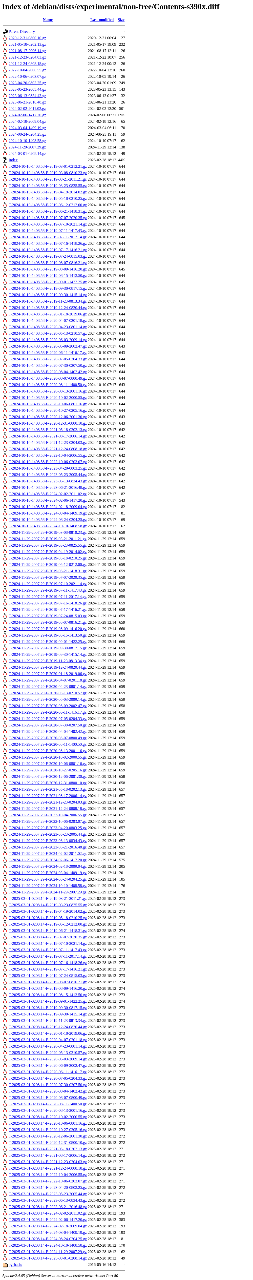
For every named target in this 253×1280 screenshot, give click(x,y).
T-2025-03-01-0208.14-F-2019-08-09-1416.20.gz (48, 988)
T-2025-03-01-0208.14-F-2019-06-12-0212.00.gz (48, 924)
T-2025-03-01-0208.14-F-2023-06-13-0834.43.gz (48, 1200)
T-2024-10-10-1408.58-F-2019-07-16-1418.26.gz (48, 243)
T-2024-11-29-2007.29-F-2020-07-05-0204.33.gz (48, 719)
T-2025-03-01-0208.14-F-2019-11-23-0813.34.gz (48, 1020)
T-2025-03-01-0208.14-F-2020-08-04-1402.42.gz (48, 1091)
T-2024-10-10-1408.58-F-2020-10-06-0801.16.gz (48, 404)
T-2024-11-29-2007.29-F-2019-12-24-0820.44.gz (48, 667)
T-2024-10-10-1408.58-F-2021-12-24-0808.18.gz (48, 449)
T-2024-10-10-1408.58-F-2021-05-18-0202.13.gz (48, 430)
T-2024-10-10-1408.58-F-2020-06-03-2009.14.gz (48, 340)
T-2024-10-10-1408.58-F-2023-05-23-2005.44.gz (48, 475)
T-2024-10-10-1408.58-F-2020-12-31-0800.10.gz (48, 423)
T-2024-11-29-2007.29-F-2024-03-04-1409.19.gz (48, 873)
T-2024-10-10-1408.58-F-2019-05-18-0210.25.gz (48, 198)
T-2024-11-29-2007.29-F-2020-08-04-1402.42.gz (48, 731)
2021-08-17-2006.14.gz (27, 51)
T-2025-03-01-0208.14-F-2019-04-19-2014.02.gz (48, 911)
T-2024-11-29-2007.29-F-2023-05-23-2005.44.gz (48, 834)
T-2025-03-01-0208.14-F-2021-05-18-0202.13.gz (48, 1149)
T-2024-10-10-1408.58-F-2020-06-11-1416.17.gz (48, 353)
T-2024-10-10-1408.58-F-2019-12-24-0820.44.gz (48, 308)
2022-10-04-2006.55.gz (27, 70)
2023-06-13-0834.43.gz (27, 96)
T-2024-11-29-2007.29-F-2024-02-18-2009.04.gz (48, 866)
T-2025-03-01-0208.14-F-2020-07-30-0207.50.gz (48, 1085)
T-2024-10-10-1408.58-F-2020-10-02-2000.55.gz (48, 397)
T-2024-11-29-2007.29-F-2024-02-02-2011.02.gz (47, 853)
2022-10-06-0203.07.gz (27, 76)
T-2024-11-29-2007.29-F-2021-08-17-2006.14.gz (48, 796)
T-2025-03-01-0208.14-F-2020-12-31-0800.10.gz (48, 1142)
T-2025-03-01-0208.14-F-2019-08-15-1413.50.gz (48, 995)
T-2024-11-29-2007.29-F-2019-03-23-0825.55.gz (48, 545)
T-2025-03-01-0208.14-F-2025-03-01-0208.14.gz (48, 1258)
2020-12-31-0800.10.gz (27, 38)
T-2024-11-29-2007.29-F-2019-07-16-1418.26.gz (48, 603)
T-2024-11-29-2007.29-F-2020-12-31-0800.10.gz (48, 783)
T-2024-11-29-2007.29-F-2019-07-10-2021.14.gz (48, 584)
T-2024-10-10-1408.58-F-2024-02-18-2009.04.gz (48, 507)
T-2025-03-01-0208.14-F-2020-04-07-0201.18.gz (48, 1040)
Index (13, 160)
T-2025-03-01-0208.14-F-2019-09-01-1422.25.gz (48, 1001)
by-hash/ (15, 1264)
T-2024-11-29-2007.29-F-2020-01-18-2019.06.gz (48, 674)
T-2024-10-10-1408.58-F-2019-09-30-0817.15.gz (48, 288)
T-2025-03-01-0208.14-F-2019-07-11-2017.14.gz (48, 956)
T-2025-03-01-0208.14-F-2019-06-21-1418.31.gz (48, 931)
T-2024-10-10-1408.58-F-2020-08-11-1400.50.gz (48, 385)
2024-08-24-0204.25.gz (27, 134)
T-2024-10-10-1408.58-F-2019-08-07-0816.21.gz (48, 263)
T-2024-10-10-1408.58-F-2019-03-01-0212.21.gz (48, 166)
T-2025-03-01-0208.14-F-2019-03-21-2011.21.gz (48, 898)
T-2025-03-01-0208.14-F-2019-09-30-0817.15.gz (48, 1008)
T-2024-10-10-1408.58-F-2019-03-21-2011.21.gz (48, 179)
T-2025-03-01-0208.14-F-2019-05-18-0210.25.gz (48, 918)
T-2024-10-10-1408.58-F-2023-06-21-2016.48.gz (48, 487)
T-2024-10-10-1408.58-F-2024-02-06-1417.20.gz (48, 500)
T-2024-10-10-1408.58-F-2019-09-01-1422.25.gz (48, 282)
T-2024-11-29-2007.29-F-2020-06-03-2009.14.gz (48, 699)
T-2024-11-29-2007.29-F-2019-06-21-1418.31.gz (48, 571)
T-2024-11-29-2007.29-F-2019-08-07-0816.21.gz (48, 622)
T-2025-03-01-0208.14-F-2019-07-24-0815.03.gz (48, 975)
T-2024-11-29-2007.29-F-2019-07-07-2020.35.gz (48, 577)
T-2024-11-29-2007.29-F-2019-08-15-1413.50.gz (48, 635)
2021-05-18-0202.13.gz (27, 44)
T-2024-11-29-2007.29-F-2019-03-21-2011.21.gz (47, 539)
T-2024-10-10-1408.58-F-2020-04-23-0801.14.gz (48, 327)
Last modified (102, 20)
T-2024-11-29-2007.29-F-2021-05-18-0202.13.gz (48, 789)
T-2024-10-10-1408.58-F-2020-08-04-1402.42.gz (48, 372)
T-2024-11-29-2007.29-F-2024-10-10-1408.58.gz (48, 886)
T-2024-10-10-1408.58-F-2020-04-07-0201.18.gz (48, 320)
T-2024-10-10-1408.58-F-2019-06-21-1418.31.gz (48, 211)
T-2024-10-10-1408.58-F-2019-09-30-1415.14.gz (48, 295)
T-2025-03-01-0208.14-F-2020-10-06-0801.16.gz (48, 1123)
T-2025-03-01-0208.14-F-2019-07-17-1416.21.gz (48, 969)
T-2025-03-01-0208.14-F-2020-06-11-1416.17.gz (48, 1072)
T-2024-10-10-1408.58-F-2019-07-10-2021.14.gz (48, 224)
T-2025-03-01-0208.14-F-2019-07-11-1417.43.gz (48, 950)
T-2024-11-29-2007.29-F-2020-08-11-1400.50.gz (47, 744)
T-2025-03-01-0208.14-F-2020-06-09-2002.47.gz (48, 1065)
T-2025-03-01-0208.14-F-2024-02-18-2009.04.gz (48, 1226)
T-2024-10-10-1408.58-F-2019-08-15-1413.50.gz (48, 275)
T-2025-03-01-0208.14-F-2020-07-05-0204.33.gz (48, 1078)
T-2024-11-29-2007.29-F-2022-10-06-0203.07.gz (48, 821)
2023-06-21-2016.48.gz (27, 102)
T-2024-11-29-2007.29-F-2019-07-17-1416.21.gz (48, 609)
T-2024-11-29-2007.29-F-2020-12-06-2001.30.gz (48, 776)
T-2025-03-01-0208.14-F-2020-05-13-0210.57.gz (48, 1053)
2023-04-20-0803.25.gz (27, 83)
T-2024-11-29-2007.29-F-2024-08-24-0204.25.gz (48, 879)
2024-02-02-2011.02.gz (27, 108)
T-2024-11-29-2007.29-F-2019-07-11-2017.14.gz (47, 597)
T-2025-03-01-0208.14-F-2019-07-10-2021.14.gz (48, 943)
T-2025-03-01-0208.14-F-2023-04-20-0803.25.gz (48, 1187)
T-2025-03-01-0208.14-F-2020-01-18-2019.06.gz (48, 1033)
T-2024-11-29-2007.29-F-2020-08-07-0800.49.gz (48, 738)
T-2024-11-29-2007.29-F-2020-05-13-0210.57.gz (48, 693)
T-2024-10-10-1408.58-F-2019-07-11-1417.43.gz (48, 230)
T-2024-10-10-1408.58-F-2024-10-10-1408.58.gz (48, 526)
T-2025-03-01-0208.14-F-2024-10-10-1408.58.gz (48, 1245)
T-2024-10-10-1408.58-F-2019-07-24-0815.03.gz (48, 256)
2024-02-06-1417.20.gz (27, 115)
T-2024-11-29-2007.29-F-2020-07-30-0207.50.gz (48, 725)
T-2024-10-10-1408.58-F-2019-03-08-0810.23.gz (48, 173)
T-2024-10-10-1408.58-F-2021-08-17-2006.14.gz (48, 436)
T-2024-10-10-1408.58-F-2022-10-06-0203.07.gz (48, 462)
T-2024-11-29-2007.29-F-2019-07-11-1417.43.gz (47, 590)
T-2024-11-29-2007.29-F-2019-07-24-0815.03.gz (48, 616)
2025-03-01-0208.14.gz (27, 153)
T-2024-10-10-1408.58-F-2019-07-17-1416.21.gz (48, 250)
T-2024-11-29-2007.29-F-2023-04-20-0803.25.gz (48, 828)
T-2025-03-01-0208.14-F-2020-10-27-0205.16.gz (48, 1130)
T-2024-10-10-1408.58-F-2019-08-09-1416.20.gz (48, 269)
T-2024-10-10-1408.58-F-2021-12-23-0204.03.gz (48, 442)
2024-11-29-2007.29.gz (27, 147)
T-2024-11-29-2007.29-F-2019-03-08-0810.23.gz (48, 532)
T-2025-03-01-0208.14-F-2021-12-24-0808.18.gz (48, 1168)
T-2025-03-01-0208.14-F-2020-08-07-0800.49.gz (48, 1097)
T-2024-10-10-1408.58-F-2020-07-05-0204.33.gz (48, 359)
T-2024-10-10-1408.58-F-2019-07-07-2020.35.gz (48, 218)
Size (121, 20)
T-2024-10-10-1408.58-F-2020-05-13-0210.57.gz (48, 333)
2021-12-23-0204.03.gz (27, 57)
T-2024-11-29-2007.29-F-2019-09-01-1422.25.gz (48, 642)
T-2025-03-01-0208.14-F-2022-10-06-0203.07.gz (48, 1181)
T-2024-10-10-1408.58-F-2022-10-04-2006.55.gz (48, 455)
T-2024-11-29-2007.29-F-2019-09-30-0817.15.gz (48, 648)
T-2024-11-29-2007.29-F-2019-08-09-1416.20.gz (48, 629)
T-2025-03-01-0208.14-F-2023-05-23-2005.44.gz (48, 1194)
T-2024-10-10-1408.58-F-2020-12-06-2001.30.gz (48, 417)
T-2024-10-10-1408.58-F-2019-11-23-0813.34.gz (48, 301)
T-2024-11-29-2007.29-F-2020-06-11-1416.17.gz (47, 712)
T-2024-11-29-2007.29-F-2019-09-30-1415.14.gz (48, 654)
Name (48, 20)
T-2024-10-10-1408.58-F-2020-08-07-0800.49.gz (48, 378)
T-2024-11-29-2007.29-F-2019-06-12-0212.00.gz (48, 564)
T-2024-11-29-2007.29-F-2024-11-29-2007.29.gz (47, 892)
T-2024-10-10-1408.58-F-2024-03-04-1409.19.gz (48, 513)
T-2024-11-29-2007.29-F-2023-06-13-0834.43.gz (48, 841)
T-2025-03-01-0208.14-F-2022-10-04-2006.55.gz (48, 1175)
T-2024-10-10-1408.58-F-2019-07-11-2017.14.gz (48, 237)
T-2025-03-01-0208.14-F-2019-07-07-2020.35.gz (48, 937)
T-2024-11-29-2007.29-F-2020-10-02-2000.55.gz (48, 757)
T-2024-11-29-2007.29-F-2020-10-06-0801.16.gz (48, 764)
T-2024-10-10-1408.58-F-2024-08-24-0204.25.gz (48, 519)
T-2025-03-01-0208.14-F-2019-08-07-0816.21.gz (48, 982)
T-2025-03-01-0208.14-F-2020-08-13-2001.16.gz (48, 1110)
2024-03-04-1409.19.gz (27, 128)
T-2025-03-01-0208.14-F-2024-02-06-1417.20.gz (48, 1220)
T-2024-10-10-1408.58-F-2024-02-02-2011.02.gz (48, 494)
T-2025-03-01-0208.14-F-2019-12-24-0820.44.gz (48, 1027)
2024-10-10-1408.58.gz (27, 141)
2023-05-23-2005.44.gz (27, 89)
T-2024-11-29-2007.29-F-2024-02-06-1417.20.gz (48, 860)
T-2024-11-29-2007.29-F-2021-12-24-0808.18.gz (48, 808)
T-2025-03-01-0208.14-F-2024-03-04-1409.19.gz (48, 1232)
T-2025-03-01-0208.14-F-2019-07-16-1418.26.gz (48, 963)
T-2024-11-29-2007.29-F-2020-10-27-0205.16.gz (48, 770)
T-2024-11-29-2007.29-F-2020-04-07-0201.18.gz (48, 680)
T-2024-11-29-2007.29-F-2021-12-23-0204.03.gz (48, 802)
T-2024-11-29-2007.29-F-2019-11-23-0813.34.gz (47, 661)
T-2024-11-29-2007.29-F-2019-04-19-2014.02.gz (48, 552)
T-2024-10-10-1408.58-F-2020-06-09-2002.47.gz (48, 346)
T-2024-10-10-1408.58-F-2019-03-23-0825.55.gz (48, 186)
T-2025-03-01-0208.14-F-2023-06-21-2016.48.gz (48, 1207)
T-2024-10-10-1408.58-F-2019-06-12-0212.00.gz (48, 205)
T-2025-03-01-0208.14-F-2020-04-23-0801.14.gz (48, 1046)
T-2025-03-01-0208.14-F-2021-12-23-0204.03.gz (48, 1162)
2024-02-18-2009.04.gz (27, 121)
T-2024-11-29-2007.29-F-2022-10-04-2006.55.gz (48, 815)
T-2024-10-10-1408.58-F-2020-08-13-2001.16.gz (48, 391)
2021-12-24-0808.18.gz (27, 64)
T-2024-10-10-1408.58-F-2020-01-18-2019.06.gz (48, 314)
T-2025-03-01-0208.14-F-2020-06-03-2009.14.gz (48, 1059)
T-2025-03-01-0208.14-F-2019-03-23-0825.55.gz (48, 905)
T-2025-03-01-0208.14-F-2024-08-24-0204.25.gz (48, 1239)
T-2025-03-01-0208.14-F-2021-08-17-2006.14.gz (48, 1155)
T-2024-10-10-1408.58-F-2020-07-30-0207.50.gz (48, 365)
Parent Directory (22, 31)
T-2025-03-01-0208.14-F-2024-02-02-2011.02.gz (48, 1213)
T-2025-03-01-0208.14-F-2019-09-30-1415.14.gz (48, 1014)
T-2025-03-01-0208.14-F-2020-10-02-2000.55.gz (48, 1117)
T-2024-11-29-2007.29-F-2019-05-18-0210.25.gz (48, 558)
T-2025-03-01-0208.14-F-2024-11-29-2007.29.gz (48, 1252)
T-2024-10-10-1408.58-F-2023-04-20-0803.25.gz (48, 468)
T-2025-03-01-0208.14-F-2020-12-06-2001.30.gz (48, 1136)
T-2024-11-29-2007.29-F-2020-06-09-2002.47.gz (48, 706)
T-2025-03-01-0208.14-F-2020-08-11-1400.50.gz (48, 1104)
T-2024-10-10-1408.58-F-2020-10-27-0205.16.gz (48, 410)
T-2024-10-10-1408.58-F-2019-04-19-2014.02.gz (48, 192)
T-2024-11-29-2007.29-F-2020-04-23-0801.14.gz (48, 686)
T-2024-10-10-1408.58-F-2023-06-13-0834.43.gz (48, 481)
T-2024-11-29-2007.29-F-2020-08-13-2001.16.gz (48, 751)
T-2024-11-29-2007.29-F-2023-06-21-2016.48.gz (48, 847)
